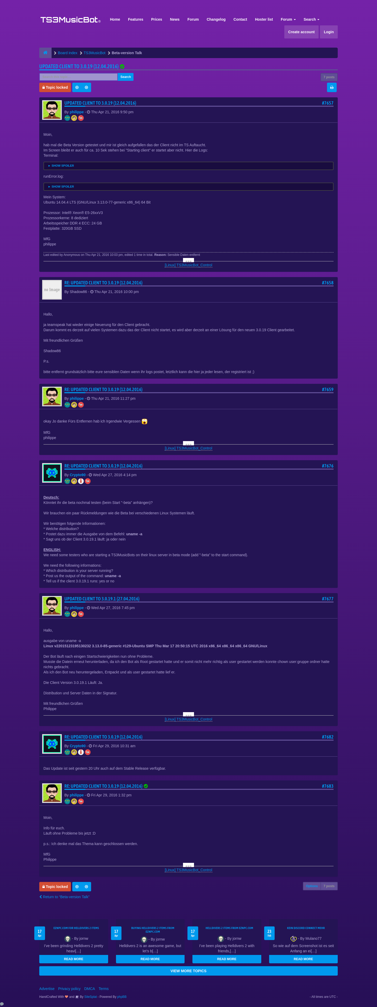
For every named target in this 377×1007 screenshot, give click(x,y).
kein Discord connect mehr (306, 928)
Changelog (216, 19)
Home (115, 19)
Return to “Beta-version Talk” (64, 897)
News (175, 19)
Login (329, 32)
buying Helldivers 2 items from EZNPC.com (152, 929)
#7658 (328, 282)
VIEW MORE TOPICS (188, 971)
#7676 (328, 466)
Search (312, 19)
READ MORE (73, 959)
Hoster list (264, 19)
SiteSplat (90, 997)
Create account (301, 32)
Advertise (46, 989)
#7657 (328, 103)
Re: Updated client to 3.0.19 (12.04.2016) (103, 282)
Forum (193, 19)
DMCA (89, 989)
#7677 (328, 598)
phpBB (122, 997)
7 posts (329, 77)
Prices (156, 19)
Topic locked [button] (55, 87)
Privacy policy (69, 989)
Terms (104, 989)
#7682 (328, 737)
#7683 (328, 786)
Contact (240, 19)
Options (312, 886)
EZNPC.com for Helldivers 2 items (76, 928)
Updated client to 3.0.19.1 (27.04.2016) (102, 598)
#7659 (328, 389)
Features (135, 19)
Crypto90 (78, 475)
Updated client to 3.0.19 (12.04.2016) (79, 66)
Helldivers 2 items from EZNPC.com (229, 928)
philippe (77, 112)
